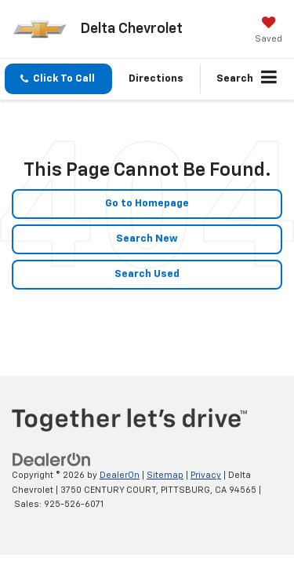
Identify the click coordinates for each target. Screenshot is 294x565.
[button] (58, 79)
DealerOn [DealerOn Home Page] (120, 475)
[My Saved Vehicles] (268, 31)
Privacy (206, 475)
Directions (156, 79)
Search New (147, 239)
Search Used (147, 274)
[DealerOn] (52, 460)
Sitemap (165, 475)
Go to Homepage (147, 204)
